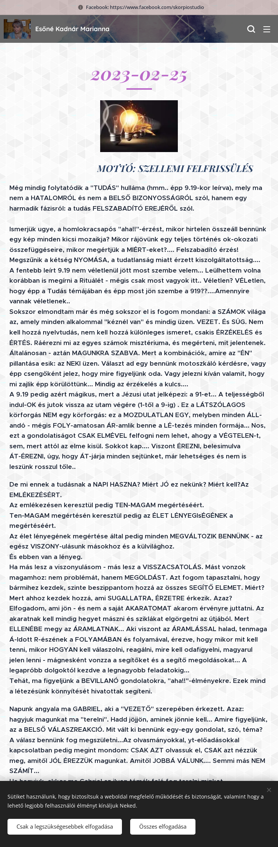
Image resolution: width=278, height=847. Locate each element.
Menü (266, 29)
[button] (251, 29)
